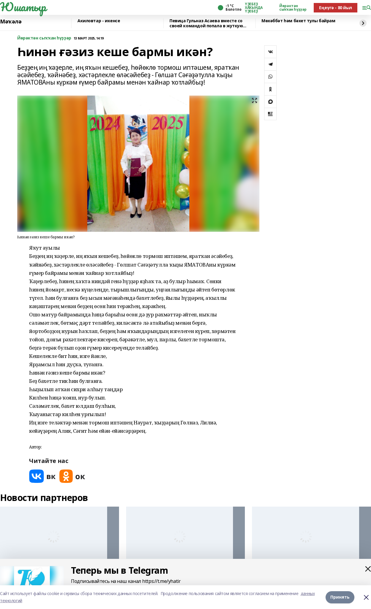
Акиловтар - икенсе (98, 20)
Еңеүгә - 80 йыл (335, 7)
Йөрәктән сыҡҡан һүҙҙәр (293, 7)
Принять (340, 597)
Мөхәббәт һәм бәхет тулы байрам (298, 20)
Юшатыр (23, 7)
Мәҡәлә (10, 21)
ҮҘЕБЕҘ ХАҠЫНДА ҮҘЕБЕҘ (253, 7)
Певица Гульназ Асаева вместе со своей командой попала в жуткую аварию (206, 23)
